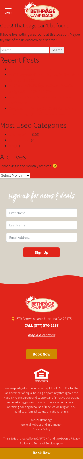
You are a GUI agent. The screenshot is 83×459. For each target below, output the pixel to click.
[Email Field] (41, 237)
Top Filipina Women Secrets (30, 69)
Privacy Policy (41, 429)
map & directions (41, 335)
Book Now (41, 354)
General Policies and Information (41, 424)
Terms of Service (44, 443)
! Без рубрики (19, 140)
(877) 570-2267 (46, 325)
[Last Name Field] (41, 225)
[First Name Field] (41, 212)
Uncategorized (20, 134)
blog (12, 145)
